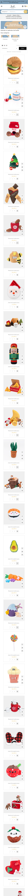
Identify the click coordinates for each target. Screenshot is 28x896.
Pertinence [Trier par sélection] (9, 48)
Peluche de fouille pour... (14, 78)
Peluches (5, 39)
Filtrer (22, 48)
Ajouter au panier (17, 146)
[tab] (2, 45)
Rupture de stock (17, 82)
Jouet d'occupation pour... (14, 302)
